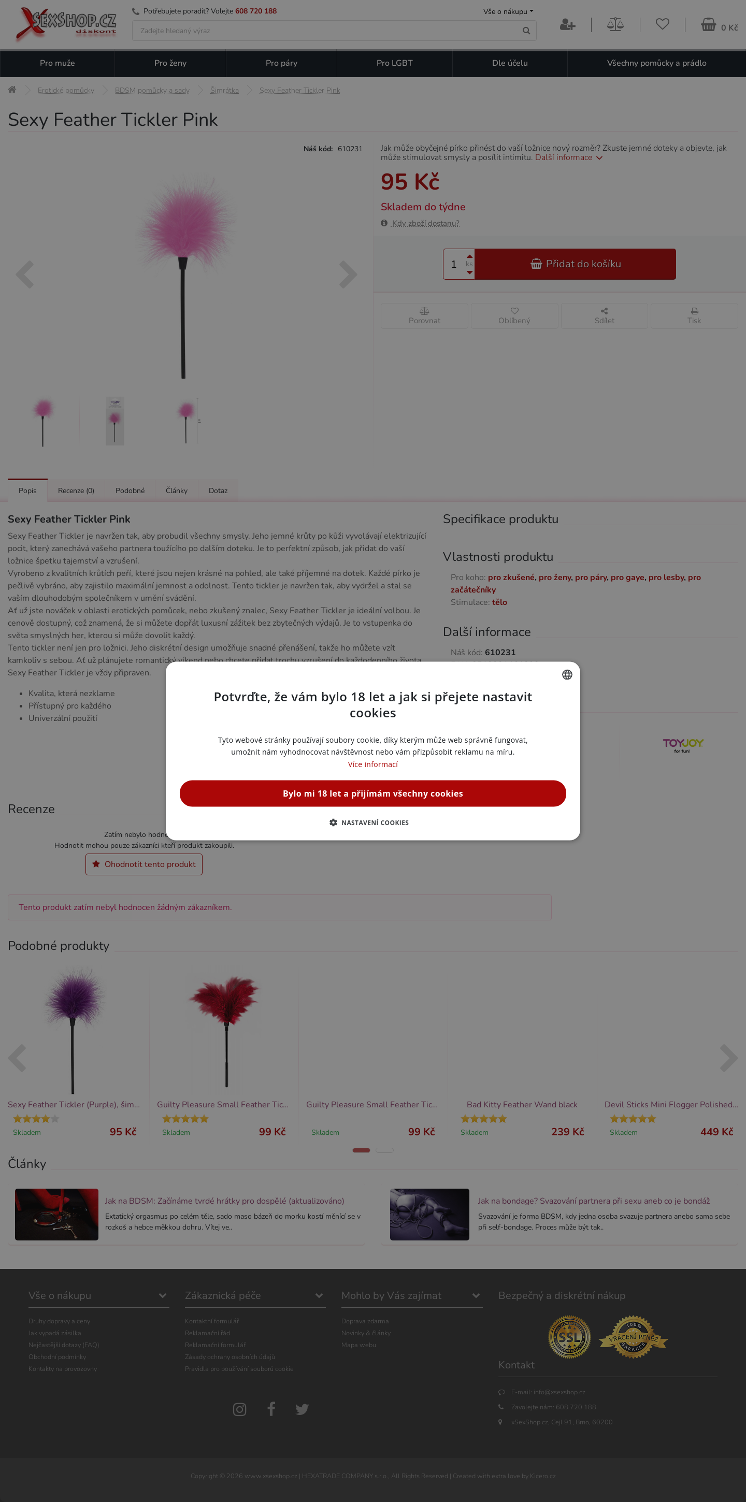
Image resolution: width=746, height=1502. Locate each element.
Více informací (373, 764)
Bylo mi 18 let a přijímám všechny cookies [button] (373, 793)
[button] (373, 822)
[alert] (373, 751)
